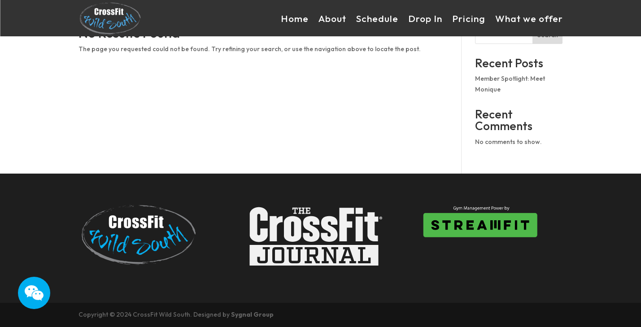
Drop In (425, 18)
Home (295, 18)
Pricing (468, 18)
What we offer (529, 18)
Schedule (377, 18)
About (332, 18)
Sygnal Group (252, 314)
